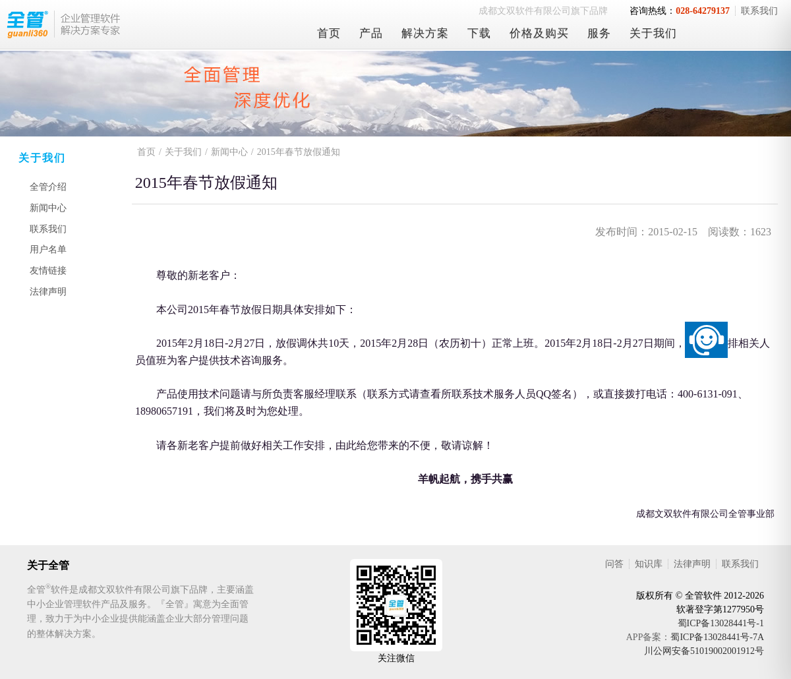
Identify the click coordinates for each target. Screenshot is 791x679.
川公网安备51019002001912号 (704, 651)
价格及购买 (539, 33)
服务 (599, 33)
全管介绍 (48, 187)
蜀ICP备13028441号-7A (717, 637)
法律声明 (48, 292)
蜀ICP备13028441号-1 (721, 623)
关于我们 (653, 33)
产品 (371, 33)
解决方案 (425, 33)
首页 (329, 33)
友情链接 (48, 271)
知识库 (648, 564)
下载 (479, 33)
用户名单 (48, 249)
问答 (614, 564)
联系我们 (759, 11)
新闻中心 (48, 208)
